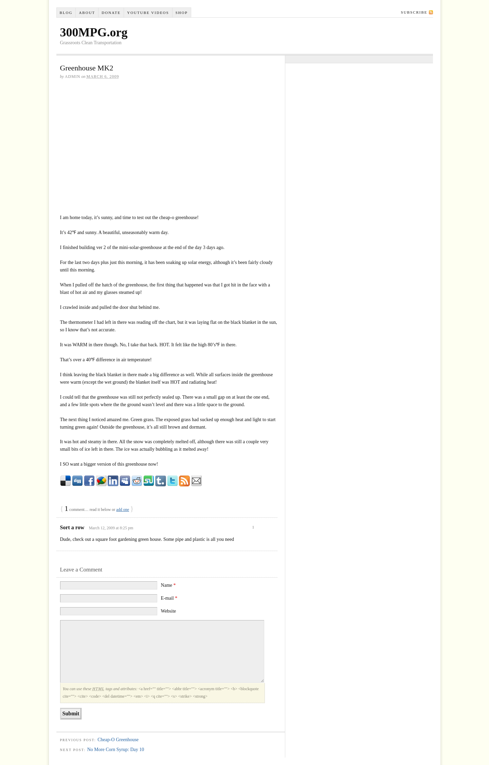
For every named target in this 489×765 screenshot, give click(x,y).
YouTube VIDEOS (148, 13)
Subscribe (414, 12)
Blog (65, 13)
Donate (111, 13)
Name (168, 585)
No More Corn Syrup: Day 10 (115, 749)
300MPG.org (94, 32)
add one (122, 509)
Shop (182, 13)
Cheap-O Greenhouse (118, 739)
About (87, 13)
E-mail (169, 598)
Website (168, 611)
